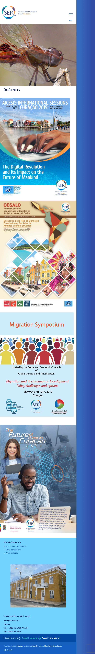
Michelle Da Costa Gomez (53, 646)
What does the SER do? (16, 546)
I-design (20, 646)
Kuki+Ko (35, 646)
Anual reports (12, 553)
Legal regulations (13, 549)
